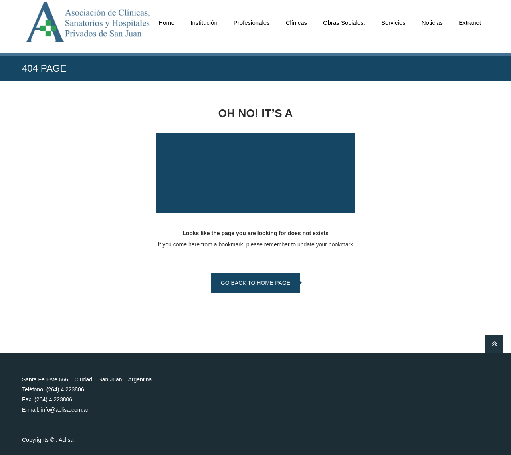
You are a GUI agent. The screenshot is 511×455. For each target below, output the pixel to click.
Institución (204, 22)
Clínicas (296, 22)
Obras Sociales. (344, 22)
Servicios (393, 22)
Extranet (470, 22)
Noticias (432, 22)
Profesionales (252, 22)
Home (166, 22)
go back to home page (255, 283)
